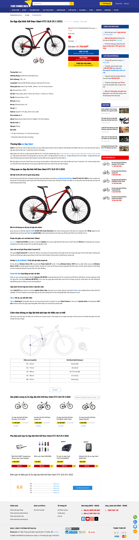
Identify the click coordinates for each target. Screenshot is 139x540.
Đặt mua (19, 466)
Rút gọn (55, 390)
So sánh (84, 21)
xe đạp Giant (27, 144)
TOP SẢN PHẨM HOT (108, 157)
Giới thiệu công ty (63, 510)
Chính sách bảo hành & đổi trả (19, 513)
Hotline (135, 517)
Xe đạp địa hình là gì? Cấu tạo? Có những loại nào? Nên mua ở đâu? (109, 147)
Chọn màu (71, 33)
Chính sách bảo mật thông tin (19, 519)
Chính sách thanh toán (17, 516)
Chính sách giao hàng (16, 510)
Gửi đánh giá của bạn (82, 488)
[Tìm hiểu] (119, 40)
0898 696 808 (94, 510)
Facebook (135, 526)
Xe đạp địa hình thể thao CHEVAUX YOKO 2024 (65, 418)
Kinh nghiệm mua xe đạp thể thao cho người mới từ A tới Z (109, 110)
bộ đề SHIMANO (21, 260)
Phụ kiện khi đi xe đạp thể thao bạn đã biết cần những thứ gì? (109, 119)
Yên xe (12, 298)
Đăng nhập (119, 3)
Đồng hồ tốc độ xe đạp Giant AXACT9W (88, 457)
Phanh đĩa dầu (15, 274)
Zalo (135, 522)
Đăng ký (126, 3)
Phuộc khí (13, 242)
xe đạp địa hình (64, 153)
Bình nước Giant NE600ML (43, 456)
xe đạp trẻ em (91, 153)
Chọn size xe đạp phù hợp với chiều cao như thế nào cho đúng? (109, 137)
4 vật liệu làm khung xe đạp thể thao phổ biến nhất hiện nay (109, 128)
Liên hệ (60, 516)
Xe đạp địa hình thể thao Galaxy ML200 (87, 418)
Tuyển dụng (61, 513)
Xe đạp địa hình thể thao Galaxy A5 (42, 418)
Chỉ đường (55, 532)
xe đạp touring (74, 153)
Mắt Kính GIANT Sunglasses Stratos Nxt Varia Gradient (21, 457)
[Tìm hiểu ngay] (107, 34)
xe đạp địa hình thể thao (64, 178)
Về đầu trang (135, 531)
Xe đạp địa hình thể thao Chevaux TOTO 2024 (20, 418)
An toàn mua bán (39, 510)
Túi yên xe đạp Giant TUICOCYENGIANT (63, 457)
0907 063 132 (94, 513)
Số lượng (71, 41)
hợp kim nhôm (30, 231)
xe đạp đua (82, 153)
